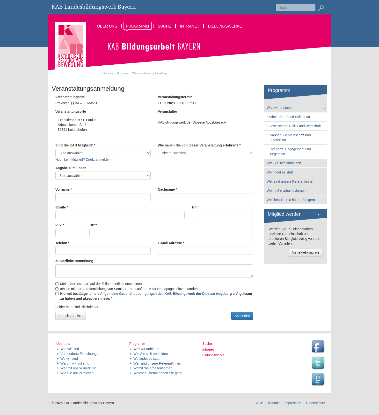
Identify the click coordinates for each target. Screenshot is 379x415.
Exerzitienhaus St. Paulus (103, 125)
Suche (207, 344)
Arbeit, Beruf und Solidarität (288, 117)
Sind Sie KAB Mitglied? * (75, 145)
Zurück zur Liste (70, 316)
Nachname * (167, 189)
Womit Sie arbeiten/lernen (286, 191)
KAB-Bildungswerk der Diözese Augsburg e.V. (192, 122)
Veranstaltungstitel (70, 97)
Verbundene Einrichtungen (80, 354)
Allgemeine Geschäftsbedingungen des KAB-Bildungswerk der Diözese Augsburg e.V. (169, 294)
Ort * (93, 225)
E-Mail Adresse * (171, 243)
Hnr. (195, 207)
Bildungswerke (213, 355)
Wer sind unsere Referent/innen (290, 181)
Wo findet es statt (280, 172)
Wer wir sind (69, 349)
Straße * (61, 207)
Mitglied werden (285, 214)
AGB (259, 403)
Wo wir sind (69, 358)
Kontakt (273, 403)
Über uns (63, 344)
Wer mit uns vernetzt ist (78, 368)
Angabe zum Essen (70, 168)
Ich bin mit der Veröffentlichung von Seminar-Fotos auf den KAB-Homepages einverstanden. (127, 289)
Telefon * (62, 243)
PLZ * (59, 225)
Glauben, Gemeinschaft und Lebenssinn (288, 137)
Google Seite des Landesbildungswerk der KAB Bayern (318, 379)
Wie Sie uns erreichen (77, 373)
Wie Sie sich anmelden (284, 163)
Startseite (108, 73)
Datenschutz (315, 403)
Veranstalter (167, 111)
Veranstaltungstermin (175, 97)
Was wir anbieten (141, 73)
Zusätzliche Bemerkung (74, 261)
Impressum (292, 403)
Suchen (321, 8)
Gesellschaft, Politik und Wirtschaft (293, 126)
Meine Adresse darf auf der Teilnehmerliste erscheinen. (99, 284)
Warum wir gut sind (74, 363)
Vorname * (63, 189)
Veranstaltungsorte (70, 111)
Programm (123, 73)
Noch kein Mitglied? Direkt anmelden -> (85, 159)
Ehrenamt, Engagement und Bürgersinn (288, 151)
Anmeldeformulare (305, 252)
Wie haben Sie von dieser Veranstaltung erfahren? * (199, 145)
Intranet (208, 349)
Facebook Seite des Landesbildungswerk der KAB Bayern (318, 347)
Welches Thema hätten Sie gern (291, 200)
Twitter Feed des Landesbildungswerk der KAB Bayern (318, 363)
